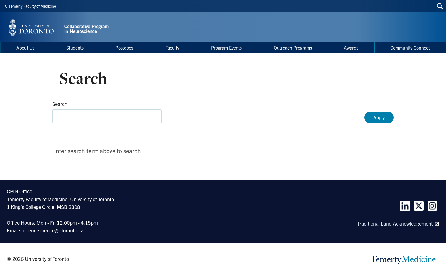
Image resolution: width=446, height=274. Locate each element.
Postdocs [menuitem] (124, 47)
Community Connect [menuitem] (410, 47)
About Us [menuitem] (25, 47)
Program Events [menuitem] (226, 47)
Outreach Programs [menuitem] (293, 47)
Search (59, 104)
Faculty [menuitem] (172, 47)
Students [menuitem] (75, 47)
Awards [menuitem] (351, 47)
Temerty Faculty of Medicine (30, 6)
